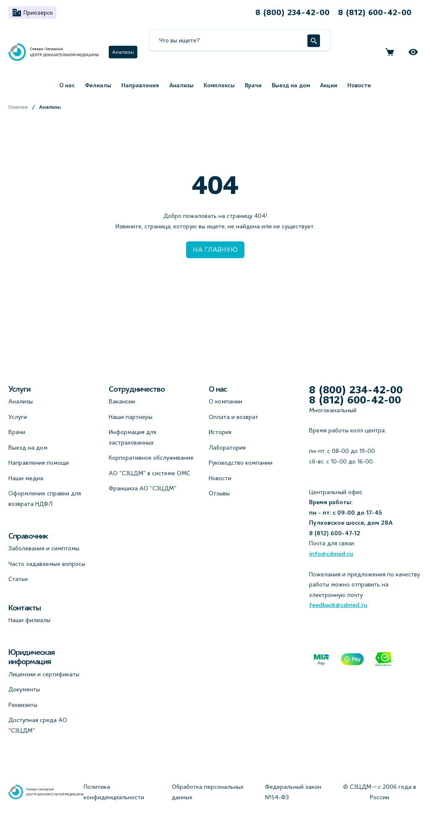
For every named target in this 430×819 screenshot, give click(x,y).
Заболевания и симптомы (43, 548)
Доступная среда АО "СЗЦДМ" (37, 725)
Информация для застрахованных (132, 437)
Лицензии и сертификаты (43, 674)
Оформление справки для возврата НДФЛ (44, 498)
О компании (225, 401)
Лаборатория (227, 447)
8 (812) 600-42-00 (375, 12)
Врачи (253, 85)
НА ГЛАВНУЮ (215, 249)
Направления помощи (38, 462)
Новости (359, 85)
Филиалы (98, 85)
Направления (140, 85)
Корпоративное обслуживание (151, 457)
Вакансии (122, 401)
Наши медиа (25, 478)
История (220, 432)
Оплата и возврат (233, 417)
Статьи (18, 579)
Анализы (123, 52)
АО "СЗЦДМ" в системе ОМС (149, 473)
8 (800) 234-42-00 (292, 12)
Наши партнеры (130, 417)
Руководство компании (241, 462)
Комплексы (219, 85)
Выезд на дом (291, 85)
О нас (67, 85)
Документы (24, 689)
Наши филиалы (29, 620)
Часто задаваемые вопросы (46, 564)
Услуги (17, 417)
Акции (328, 85)
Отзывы (219, 493)
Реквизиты (22, 705)
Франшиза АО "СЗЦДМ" (142, 488)
